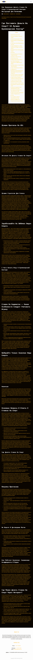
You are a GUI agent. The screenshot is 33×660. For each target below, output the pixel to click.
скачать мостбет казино (23, 209)
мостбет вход (11, 151)
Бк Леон (12, 95)
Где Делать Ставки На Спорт (16, 56)
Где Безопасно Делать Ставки (16, 81)
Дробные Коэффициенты (15, 99)
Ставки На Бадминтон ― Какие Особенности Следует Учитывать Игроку (17, 47)
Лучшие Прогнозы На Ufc (15, 34)
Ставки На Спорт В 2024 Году (16, 80)
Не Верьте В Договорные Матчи (16, 59)
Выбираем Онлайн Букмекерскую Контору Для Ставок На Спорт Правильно (17, 72)
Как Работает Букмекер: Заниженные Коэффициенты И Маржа (16, 62)
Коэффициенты (13, 69)
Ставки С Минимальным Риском (17, 67)
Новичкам (13, 52)
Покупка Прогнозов (14, 58)
